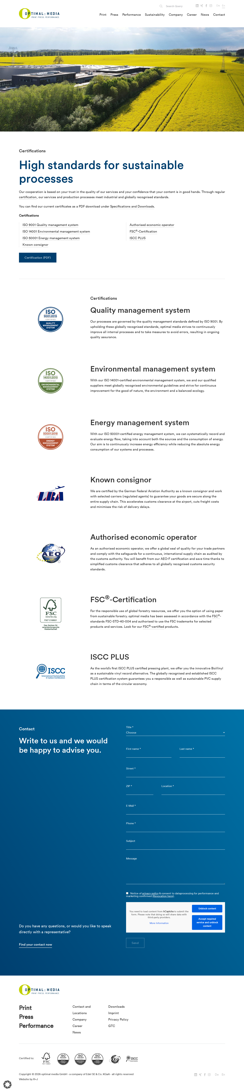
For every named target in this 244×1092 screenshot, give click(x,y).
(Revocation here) (163, 896)
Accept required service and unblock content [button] (207, 922)
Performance (131, 15)
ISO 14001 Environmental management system (56, 231)
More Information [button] (159, 923)
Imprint (113, 1013)
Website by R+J (28, 1079)
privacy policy (150, 893)
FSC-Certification (143, 231)
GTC (111, 1026)
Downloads (116, 1006)
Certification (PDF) (38, 257)
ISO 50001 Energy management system (51, 238)
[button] (7, 1084)
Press (114, 15)
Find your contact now (35, 944)
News (205, 15)
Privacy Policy (118, 1019)
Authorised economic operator (152, 225)
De (218, 5)
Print (102, 15)
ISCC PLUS (138, 238)
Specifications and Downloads (132, 206)
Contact (219, 15)
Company (176, 15)
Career (192, 15)
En (223, 5)
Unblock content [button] (207, 908)
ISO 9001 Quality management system (50, 225)
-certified (157, 627)
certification (28, 197)
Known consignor (35, 245)
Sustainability (155, 15)
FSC (216, 616)
